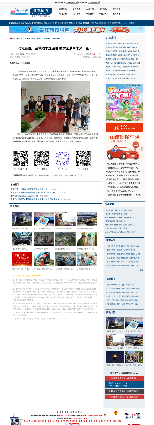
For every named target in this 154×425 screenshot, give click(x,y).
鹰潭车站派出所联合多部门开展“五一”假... (122, 304)
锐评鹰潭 (76, 14)
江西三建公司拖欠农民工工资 (116, 228)
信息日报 (27, 23)
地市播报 (103, 9)
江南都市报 (35, 23)
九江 (96, 23)
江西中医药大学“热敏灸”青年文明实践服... (122, 300)
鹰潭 (132, 23)
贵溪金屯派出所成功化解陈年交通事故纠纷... (123, 258)
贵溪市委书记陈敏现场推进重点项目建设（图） (124, 254)
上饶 (113, 23)
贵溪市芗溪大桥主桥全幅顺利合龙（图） (122, 250)
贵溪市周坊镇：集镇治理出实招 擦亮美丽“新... (123, 43)
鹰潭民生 (116, 14)
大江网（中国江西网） (33, 38)
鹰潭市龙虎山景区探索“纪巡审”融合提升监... (122, 71)
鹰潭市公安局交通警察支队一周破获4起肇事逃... (123, 63)
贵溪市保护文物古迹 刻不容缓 (116, 214)
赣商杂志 (64, 23)
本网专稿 (90, 9)
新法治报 (43, 23)
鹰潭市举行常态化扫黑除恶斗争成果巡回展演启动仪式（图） (36, 199)
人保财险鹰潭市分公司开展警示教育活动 (122, 292)
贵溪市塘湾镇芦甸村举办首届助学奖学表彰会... (123, 55)
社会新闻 (110, 279)
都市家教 (72, 23)
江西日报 (20, 23)
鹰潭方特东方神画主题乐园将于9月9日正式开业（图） (33, 193)
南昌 (92, 23)
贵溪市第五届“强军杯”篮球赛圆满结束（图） (122, 59)
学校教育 (90, 14)
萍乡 (128, 23)
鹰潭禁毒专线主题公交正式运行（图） (121, 285)
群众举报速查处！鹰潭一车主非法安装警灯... (123, 262)
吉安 (117, 23)
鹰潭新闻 (110, 240)
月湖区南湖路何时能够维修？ (116, 221)
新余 (109, 23)
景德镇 (101, 23)
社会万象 (63, 14)
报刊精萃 (79, 23)
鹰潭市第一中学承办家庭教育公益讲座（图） (29, 189)
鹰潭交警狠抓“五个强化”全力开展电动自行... (122, 74)
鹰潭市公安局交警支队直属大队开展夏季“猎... (122, 67)
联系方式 (134, 397)
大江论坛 (103, 14)
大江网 (49, 23)
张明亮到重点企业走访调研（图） (25, 196)
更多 (141, 270)
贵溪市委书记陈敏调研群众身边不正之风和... (123, 266)
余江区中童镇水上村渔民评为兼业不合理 (120, 232)
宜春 (124, 23)
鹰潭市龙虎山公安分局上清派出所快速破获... (123, 296)
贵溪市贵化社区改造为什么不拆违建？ (119, 210)
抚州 (120, 23)
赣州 (105, 23)
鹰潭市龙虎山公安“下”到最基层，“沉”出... (121, 78)
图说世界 (110, 312)
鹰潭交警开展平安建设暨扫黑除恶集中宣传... (123, 246)
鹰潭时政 (63, 9)
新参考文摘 (57, 23)
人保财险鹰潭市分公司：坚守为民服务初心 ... (124, 289)
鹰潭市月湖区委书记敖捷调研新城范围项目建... (123, 51)
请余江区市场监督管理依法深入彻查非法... (121, 225)
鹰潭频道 (47, 38)
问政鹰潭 (76, 9)
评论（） (97, 54)
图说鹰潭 (116, 9)
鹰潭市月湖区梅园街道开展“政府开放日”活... (122, 47)
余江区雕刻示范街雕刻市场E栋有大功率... (120, 218)
